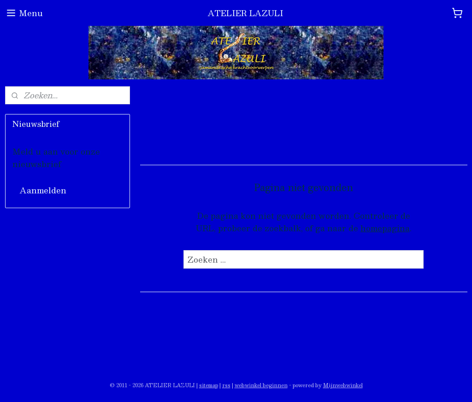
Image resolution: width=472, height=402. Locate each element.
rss (226, 385)
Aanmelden (43, 190)
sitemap (208, 385)
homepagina (384, 228)
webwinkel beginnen (261, 385)
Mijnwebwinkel (343, 385)
